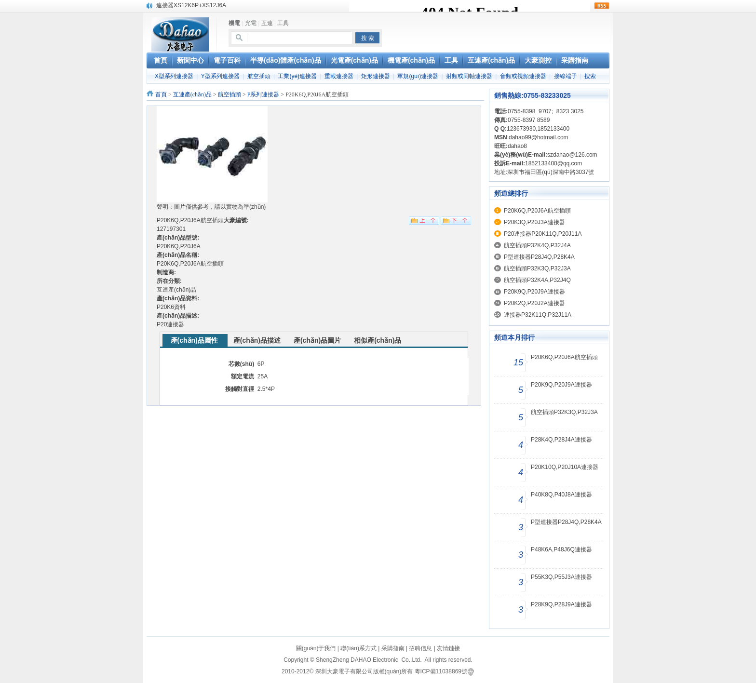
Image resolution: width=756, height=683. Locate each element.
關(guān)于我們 (316, 648)
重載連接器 (338, 76)
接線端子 (565, 76)
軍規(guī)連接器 (417, 76)
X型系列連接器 (174, 76)
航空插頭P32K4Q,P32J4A (537, 245)
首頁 (161, 94)
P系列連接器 (263, 94)
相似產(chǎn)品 (377, 340)
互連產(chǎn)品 (192, 94)
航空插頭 (258, 76)
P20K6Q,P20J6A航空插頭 (537, 210)
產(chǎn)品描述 (257, 340)
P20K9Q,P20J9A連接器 (534, 291)
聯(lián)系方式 (358, 648)
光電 (250, 23)
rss (601, 6)
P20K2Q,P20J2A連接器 (534, 303)
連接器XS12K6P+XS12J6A (191, 5)
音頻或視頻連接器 (523, 76)
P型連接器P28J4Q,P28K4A (539, 257)
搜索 (590, 76)
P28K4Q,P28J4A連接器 (561, 439)
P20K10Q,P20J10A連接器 (564, 467)
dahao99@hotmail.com (538, 137)
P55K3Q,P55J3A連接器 (561, 577)
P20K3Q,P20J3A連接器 (534, 222)
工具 (283, 23)
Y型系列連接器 (220, 76)
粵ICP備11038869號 (441, 671)
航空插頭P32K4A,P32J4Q (537, 280)
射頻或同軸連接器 (469, 76)
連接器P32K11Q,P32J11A (537, 314)
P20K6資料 (171, 307)
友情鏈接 (448, 648)
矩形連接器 (375, 76)
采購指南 (393, 648)
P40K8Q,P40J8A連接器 (561, 494)
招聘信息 (420, 648)
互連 (267, 23)
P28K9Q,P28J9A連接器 (561, 604)
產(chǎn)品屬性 (194, 340)
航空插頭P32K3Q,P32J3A (537, 268)
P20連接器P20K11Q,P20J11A (542, 233)
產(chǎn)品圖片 (317, 340)
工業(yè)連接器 (297, 76)
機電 (234, 23)
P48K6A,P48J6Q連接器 (561, 549)
